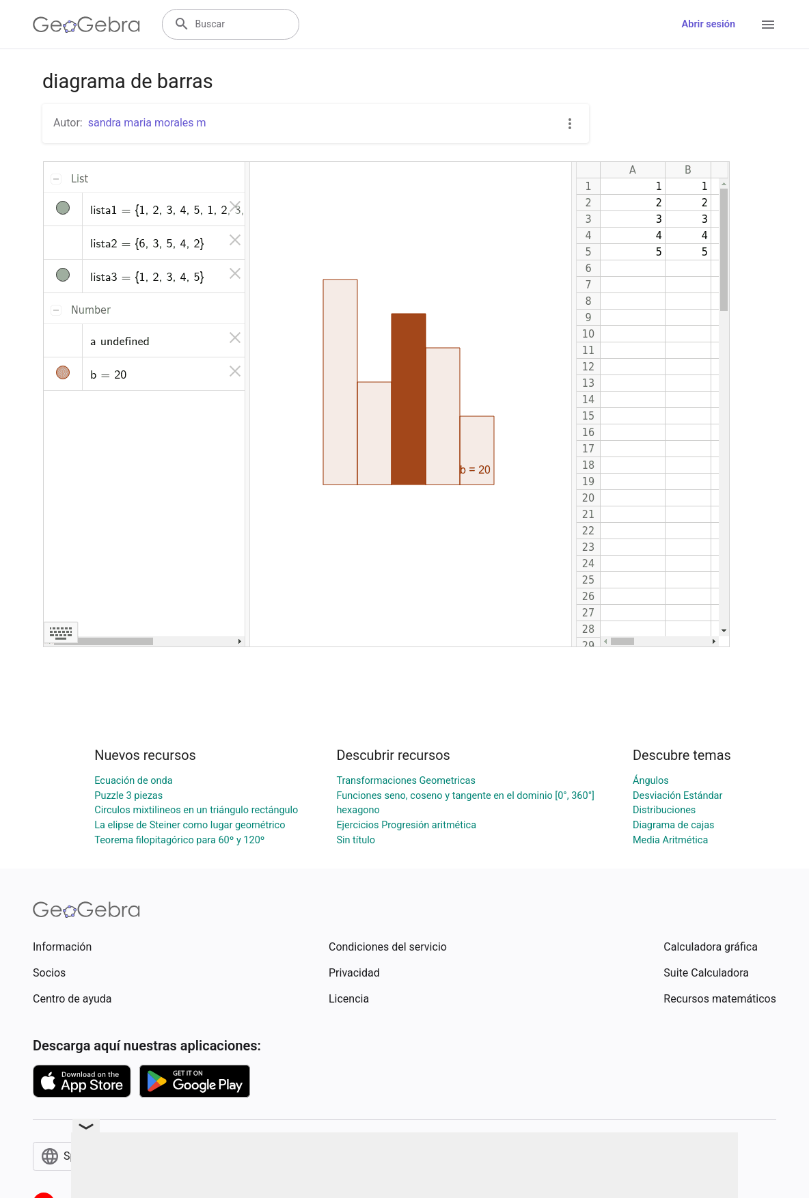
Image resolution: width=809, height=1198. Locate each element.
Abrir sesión (708, 24)
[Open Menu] (768, 24)
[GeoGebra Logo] (86, 24)
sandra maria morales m (147, 122)
